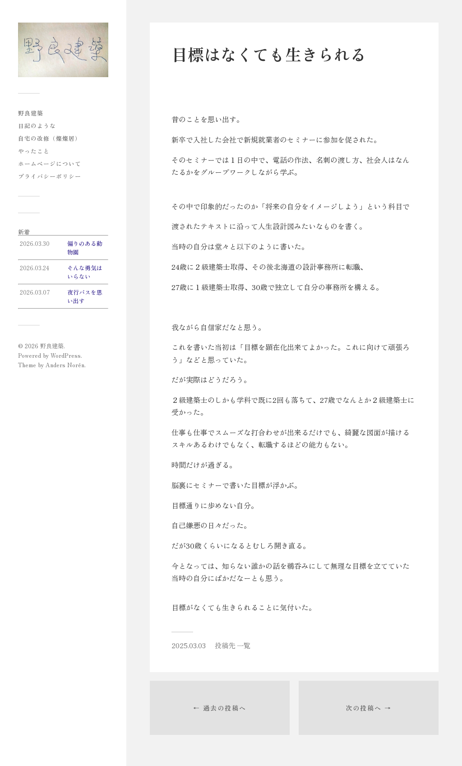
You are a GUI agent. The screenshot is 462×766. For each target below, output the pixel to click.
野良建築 (30, 113)
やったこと (34, 151)
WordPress (66, 355)
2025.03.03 (188, 645)
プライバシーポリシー (49, 176)
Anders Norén (65, 364)
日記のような (37, 125)
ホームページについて (49, 163)
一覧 (243, 645)
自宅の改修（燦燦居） (49, 138)
